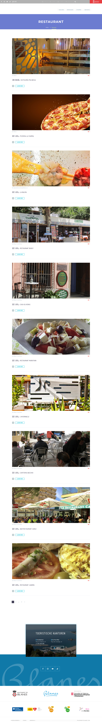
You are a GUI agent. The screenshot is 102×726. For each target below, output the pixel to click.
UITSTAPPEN (78, 9)
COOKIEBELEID (32, 720)
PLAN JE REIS (61, 9)
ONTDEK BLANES (70, 9)
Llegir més (20, 86)
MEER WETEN (87, 9)
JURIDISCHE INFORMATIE (15, 720)
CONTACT (57, 648)
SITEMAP (24, 720)
